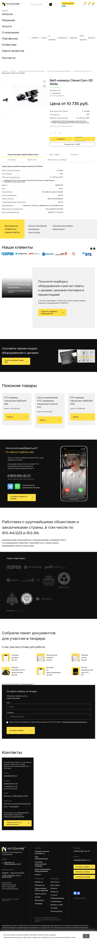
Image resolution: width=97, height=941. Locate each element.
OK (86, 936)
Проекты (39, 882)
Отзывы (12, 159)
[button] (91, 248)
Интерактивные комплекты (42, 852)
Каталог (5, 10)
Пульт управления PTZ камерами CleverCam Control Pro (47, 402)
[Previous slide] (6, 82)
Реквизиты (40, 885)
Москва (7, 862)
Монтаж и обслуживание (37, 226)
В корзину (61, 139)
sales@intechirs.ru (11, 776)
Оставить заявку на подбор (18, 497)
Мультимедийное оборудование (43, 870)
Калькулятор (56, 911)
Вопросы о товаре (57, 159)
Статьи (54, 895)
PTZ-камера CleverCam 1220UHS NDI (15, 400)
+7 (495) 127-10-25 (11, 786)
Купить (17, 417)
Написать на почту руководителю (14, 823)
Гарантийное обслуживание (41, 889)
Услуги (7, 26)
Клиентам (9, 44)
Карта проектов (13, 50)
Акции (37, 897)
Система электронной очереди (40, 864)
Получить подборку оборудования (49, 312)
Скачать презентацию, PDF (14, 361)
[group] (29, 100)
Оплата (75, 154)
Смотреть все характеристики (61, 126)
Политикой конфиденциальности (74, 722)
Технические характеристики (23, 154)
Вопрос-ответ (57, 905)
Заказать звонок (68, 3)
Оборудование (57, 898)
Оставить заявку (16, 730)
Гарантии (31, 159)
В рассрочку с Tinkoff (72, 144)
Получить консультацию (80, 139)
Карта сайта (40, 894)
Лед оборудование (41, 858)
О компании (10, 32)
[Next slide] (6, 118)
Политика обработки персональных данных (48, 920)
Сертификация (33, 229)
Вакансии (39, 900)
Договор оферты (80, 898)
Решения (8, 20)
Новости (54, 892)
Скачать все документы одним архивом (17, 684)
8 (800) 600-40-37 (19, 475)
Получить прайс (83, 877)
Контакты (9, 57)
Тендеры (39, 904)
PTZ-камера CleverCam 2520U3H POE (81, 400)
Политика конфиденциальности (46, 917)
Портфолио (10, 38)
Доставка (54, 154)
